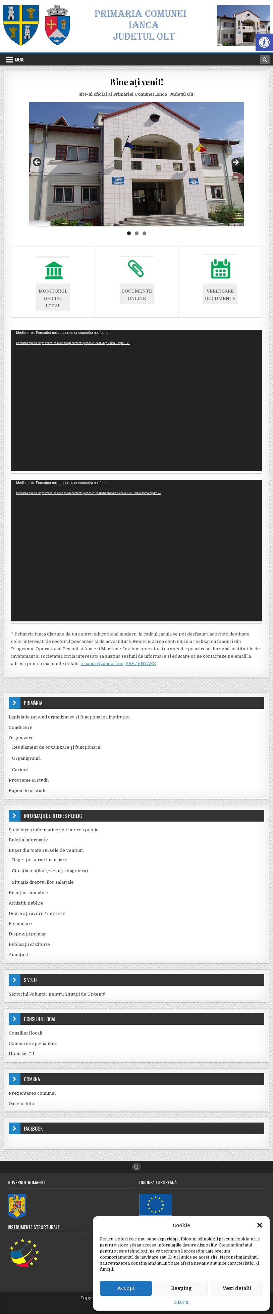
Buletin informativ (28, 839)
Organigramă (26, 758)
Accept (126, 1288)
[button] (264, 42)
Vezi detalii (237, 1288)
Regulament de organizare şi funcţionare (56, 747)
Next (235, 163)
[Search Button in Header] (265, 59)
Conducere (21, 727)
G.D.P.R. (181, 1302)
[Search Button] (136, 1167)
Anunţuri (18, 954)
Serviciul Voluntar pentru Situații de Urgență (57, 994)
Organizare (21, 737)
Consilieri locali (25, 1033)
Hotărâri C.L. (22, 1053)
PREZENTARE (140, 663)
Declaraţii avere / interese (37, 913)
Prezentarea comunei (32, 1093)
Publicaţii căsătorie (29, 944)
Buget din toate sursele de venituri (46, 850)
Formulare (20, 923)
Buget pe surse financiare (39, 859)
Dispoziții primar (27, 933)
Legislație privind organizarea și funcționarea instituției (69, 716)
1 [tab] (129, 233)
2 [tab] (137, 233)
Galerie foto (21, 1103)
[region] (136, 164)
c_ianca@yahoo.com (101, 663)
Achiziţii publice (26, 903)
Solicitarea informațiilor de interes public (53, 829)
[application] (136, 400)
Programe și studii (29, 780)
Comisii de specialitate (33, 1043)
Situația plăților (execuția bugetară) (50, 870)
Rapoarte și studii (28, 790)
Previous (38, 163)
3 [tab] (144, 233)
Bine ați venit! (136, 82)
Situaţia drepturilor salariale (43, 882)
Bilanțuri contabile (28, 892)
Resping (181, 1288)
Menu (19, 59)
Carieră (20, 769)
